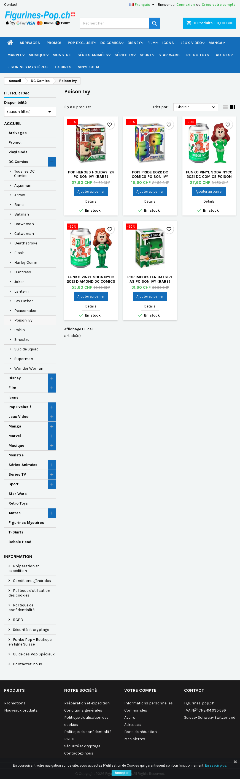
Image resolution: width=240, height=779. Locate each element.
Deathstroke (25, 243)
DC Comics (110, 42)
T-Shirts (62, 67)
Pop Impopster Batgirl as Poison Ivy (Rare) (150, 279)
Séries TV (124, 55)
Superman (23, 358)
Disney (134, 42)
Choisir (196, 107)
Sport (146, 55)
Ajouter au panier (90, 191)
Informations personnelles (148, 703)
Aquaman (22, 185)
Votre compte (140, 690)
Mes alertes (134, 739)
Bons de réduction (140, 731)
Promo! (54, 42)
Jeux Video (191, 42)
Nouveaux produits (21, 710)
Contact (10, 4)
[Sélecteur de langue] (142, 4)
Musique (37, 55)
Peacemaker (25, 310)
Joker (19, 281)
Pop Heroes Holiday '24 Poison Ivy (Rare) (91, 174)
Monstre (62, 55)
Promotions (15, 703)
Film (151, 42)
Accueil (12, 123)
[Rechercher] (120, 23)
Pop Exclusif (81, 42)
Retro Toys (197, 55)
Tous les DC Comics (24, 173)
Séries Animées (92, 55)
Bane (18, 204)
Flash (19, 252)
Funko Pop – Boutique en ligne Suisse (30, 642)
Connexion (185, 4)
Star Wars (169, 55)
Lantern (21, 291)
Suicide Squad (26, 349)
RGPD (17, 619)
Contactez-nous (27, 664)
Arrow (19, 195)
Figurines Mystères (27, 67)
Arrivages (30, 42)
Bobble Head (20, 542)
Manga (215, 42)
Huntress (22, 272)
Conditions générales (31, 580)
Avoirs (129, 717)
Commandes (135, 710)
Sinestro (21, 339)
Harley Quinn (25, 262)
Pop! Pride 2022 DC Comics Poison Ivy (150, 174)
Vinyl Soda (88, 67)
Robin (19, 330)
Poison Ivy (23, 320)
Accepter (121, 773)
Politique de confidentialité (21, 607)
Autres (223, 55)
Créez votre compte (218, 4)
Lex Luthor (23, 301)
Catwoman (24, 233)
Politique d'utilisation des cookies (29, 593)
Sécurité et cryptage (30, 629)
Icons (168, 42)
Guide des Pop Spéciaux (33, 654)
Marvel (14, 55)
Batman (21, 214)
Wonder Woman (28, 368)
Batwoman (24, 224)
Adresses (132, 724)
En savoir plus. (216, 765)
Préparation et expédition (24, 568)
